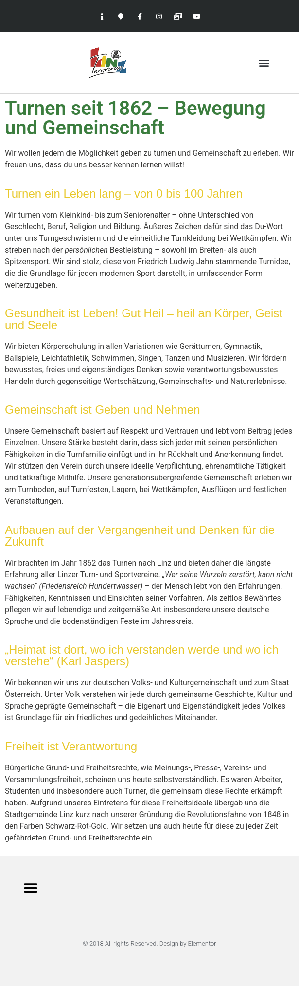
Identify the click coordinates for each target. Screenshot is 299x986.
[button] (264, 63)
